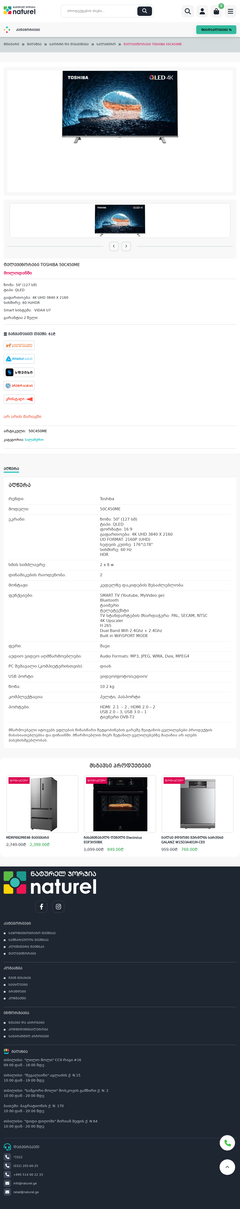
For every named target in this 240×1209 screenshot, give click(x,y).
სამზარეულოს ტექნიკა (29, 940)
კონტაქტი (17, 998)
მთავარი (11, 44)
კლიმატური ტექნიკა (26, 947)
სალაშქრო (106, 44)
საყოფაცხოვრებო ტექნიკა (32, 933)
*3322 (13, 1157)
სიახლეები (18, 985)
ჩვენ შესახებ (20, 978)
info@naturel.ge (20, 1184)
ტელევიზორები (22, 954)
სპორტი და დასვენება (69, 44)
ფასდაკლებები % (216, 30)
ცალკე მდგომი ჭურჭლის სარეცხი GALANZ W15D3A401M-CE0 (192, 840)
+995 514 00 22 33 (23, 1175)
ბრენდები (17, 992)
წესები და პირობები (26, 1023)
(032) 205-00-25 (21, 1166)
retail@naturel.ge (21, 1192)
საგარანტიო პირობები (29, 1036)
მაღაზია (34, 44)
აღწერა (11, 469)
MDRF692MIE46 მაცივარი (27, 838)
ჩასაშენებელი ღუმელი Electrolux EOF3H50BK (113, 840)
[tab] (14, 467)
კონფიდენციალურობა (28, 1030)
